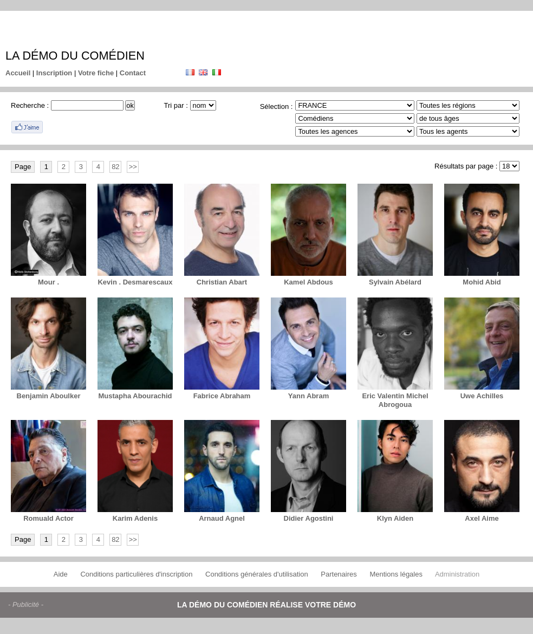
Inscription (54, 73)
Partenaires (338, 574)
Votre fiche (96, 73)
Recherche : (30, 105)
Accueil (17, 73)
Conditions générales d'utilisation (256, 574)
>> (133, 167)
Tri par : (176, 105)
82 (115, 167)
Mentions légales (395, 574)
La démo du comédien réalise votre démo (266, 604)
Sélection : (276, 106)
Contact (133, 73)
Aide (61, 574)
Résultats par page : (465, 166)
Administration (457, 574)
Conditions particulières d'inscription (136, 574)
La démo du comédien (75, 55)
